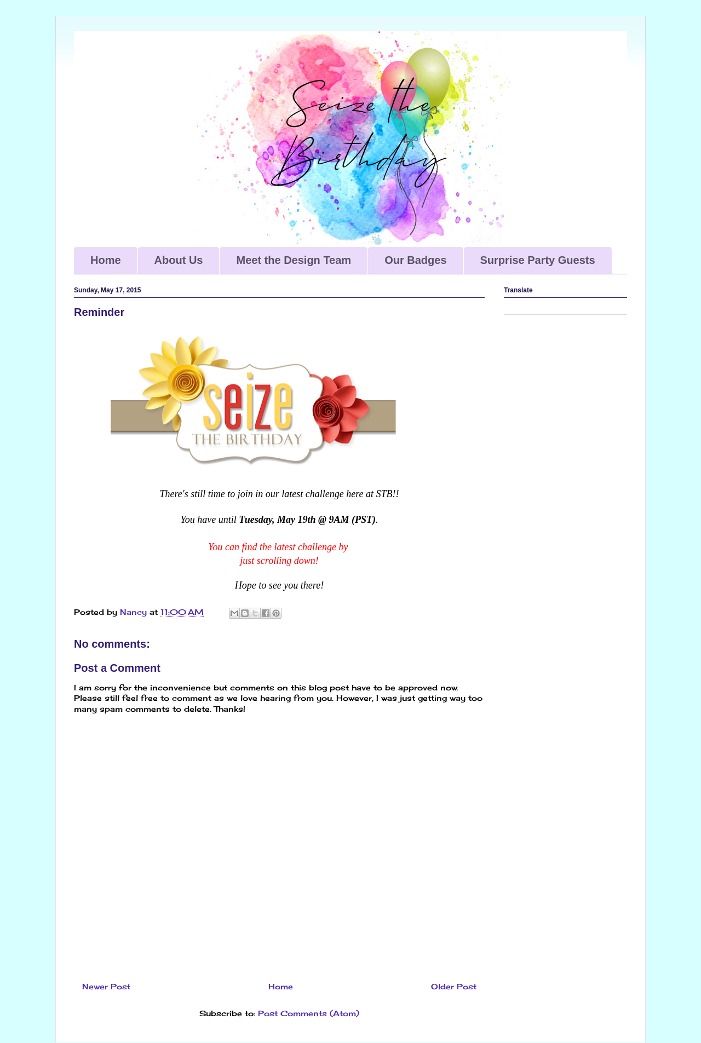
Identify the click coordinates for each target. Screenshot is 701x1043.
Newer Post (106, 986)
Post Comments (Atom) (308, 1013)
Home (105, 260)
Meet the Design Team (293, 260)
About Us (178, 260)
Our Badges (415, 260)
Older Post (453, 986)
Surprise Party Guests (537, 260)
